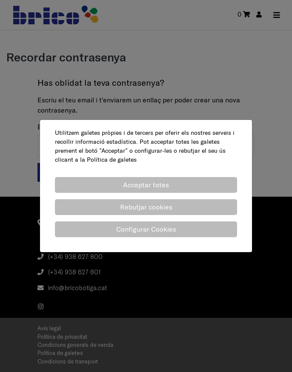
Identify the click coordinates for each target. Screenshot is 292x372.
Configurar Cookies (146, 229)
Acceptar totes (146, 184)
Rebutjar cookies (146, 207)
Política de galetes (112, 159)
